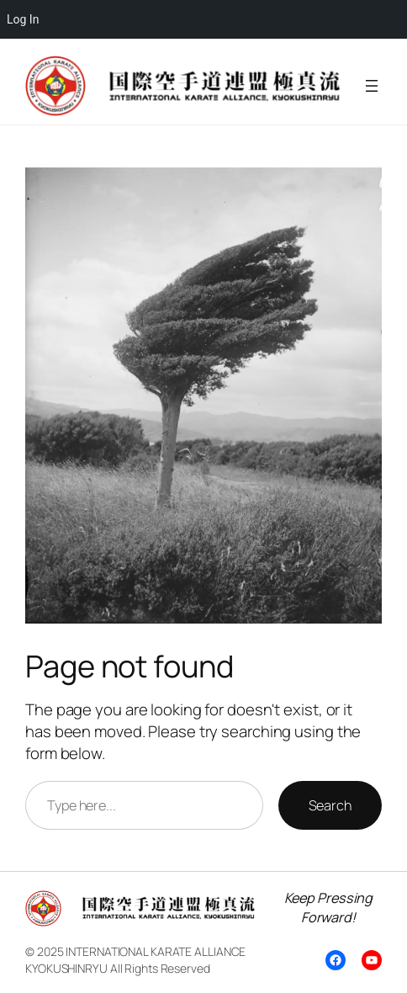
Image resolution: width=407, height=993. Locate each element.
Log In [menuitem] (23, 19)
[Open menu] (372, 86)
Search (330, 805)
